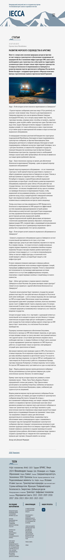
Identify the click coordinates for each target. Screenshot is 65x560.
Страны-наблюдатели (18, 486)
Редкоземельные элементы (20, 480)
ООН (22, 477)
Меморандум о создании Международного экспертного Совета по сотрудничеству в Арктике (30, 519)
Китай (52, 477)
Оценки (34, 474)
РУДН (11, 467)
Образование (14, 474)
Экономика (14, 477)
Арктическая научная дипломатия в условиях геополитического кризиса (14, 533)
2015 (31, 498)
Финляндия (20, 471)
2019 (45, 495)
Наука (22, 474)
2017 (11, 498)
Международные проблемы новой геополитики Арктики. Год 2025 (13, 513)
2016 (16, 498)
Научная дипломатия (44, 477)
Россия (35, 477)
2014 (26, 498)
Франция (32, 486)
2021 (35, 495)
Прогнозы (28, 477)
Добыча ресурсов (38, 489)
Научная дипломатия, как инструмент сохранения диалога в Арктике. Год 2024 (13, 522)
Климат (28, 474)
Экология (12, 495)
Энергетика (26, 489)
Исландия (41, 471)
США (34, 471)
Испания (48, 480)
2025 (31, 467)
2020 (40, 495)
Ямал (48, 467)
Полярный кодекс (44, 486)
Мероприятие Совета (23, 495)
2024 (11, 470)
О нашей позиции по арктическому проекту (29, 510)
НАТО (47, 471)
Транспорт (16, 452)
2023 (36, 498)
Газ (33, 480)
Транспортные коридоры (33, 483)
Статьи (26, 545)
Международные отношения (17, 492)
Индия (42, 480)
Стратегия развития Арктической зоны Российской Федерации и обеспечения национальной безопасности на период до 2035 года (30, 532)
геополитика (18, 467)
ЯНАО (26, 467)
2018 (10, 452)
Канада (30, 471)
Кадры (52, 471)
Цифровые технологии (44, 492)
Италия (12, 483)
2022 (41, 498)
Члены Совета (28, 542)
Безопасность (14, 489)
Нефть (37, 480)
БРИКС (43, 467)
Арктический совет (49, 483)
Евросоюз (19, 483)
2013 (21, 498)
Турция (36, 467)
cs (43, 510)
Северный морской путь (46, 474)
